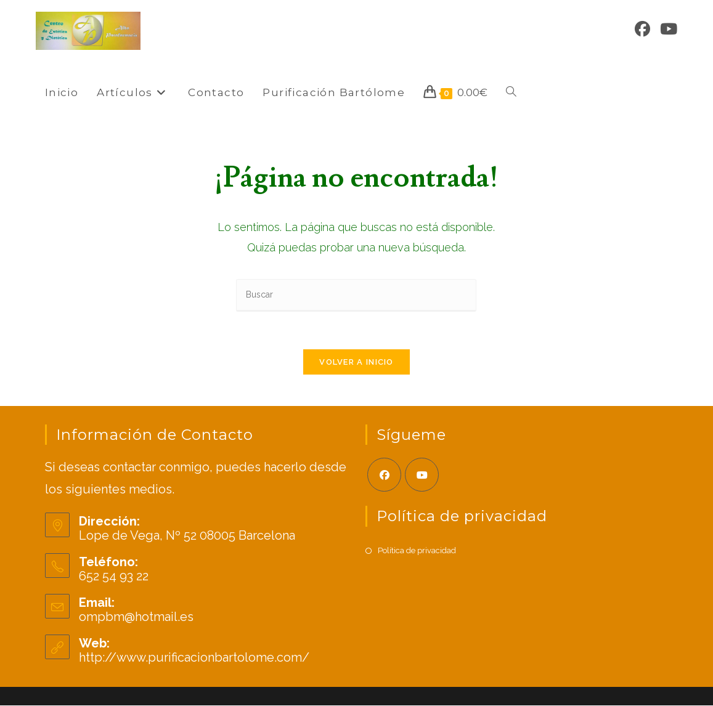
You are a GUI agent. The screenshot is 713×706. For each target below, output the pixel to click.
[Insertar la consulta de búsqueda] (356, 295)
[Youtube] (422, 475)
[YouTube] (668, 29)
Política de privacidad (417, 550)
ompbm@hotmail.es (136, 617)
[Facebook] (642, 29)
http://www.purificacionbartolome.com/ (194, 658)
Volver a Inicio (356, 362)
